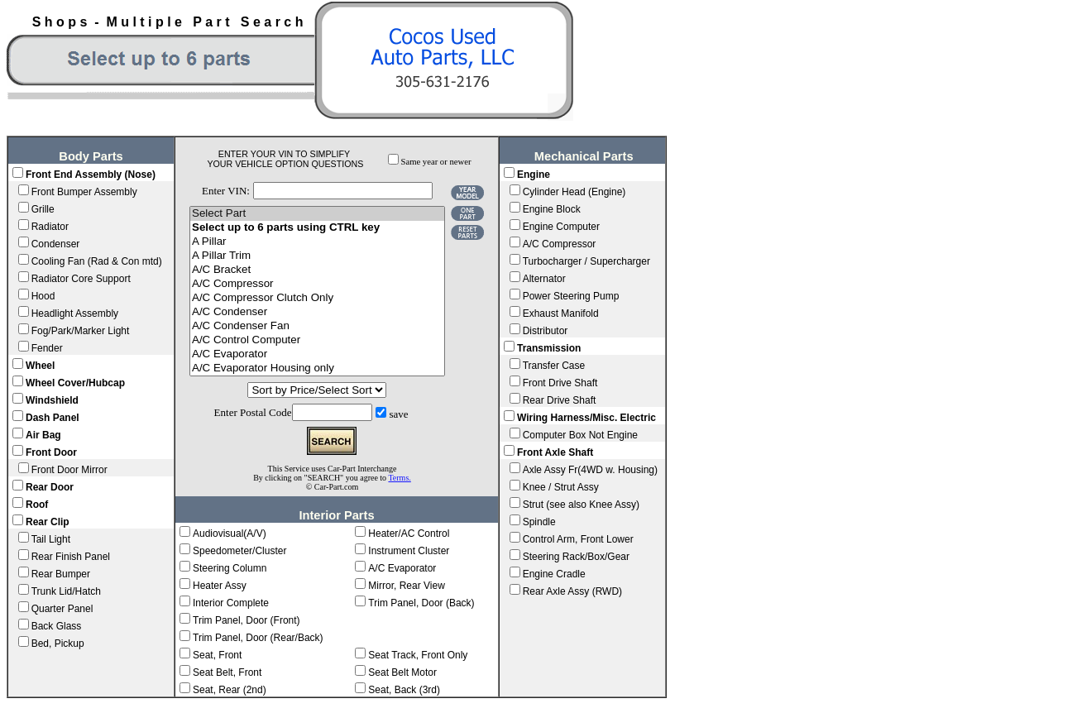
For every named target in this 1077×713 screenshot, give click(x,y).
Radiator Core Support (81, 279)
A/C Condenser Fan (317, 326)
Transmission (549, 348)
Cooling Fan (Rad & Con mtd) (96, 261)
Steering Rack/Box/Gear (576, 556)
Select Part (317, 214)
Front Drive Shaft (560, 383)
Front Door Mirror (69, 470)
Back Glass (56, 626)
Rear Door (50, 487)
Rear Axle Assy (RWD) (572, 591)
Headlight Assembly (74, 313)
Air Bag (43, 435)
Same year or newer (436, 161)
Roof (37, 504)
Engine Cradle (554, 574)
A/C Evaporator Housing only (317, 368)
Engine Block (552, 209)
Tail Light (50, 539)
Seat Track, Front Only (417, 655)
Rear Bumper (60, 574)
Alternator (544, 279)
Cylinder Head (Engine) (574, 192)
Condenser (55, 244)
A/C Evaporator (317, 354)
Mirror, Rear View (406, 585)
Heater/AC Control (408, 533)
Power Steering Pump (571, 296)
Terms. (399, 477)
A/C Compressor (317, 284)
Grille (43, 209)
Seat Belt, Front (227, 672)
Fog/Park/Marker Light (80, 331)
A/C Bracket (317, 270)
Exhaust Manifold (561, 313)
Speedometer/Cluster (239, 551)
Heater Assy (220, 585)
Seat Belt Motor (402, 672)
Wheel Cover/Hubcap (75, 383)
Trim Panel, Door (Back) (421, 603)
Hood (43, 296)
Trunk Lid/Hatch (66, 591)
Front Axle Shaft (555, 452)
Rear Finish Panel (70, 556)
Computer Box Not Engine (580, 435)
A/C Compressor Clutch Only (317, 298)
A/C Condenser (317, 312)
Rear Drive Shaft (559, 400)
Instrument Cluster (408, 551)
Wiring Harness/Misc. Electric (586, 417)
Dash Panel (52, 417)
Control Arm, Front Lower (578, 539)
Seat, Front (217, 655)
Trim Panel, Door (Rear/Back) (258, 638)
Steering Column (229, 568)
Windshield (52, 400)
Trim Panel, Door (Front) (246, 620)
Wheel (40, 365)
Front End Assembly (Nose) (91, 174)
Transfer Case (554, 365)
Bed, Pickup (57, 643)
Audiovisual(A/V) (229, 533)
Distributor (545, 331)
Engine (533, 174)
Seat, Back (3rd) (404, 690)
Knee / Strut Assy (561, 487)
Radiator (50, 226)
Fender (47, 348)
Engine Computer (561, 226)
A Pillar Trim (317, 256)
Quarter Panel (62, 609)
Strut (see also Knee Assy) (581, 504)
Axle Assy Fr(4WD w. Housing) (590, 470)
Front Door (51, 452)
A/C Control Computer (317, 340)
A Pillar (317, 242)
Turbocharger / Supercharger (586, 261)
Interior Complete (231, 603)
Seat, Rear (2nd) (229, 690)
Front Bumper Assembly (84, 192)
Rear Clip (47, 522)
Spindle (539, 522)
